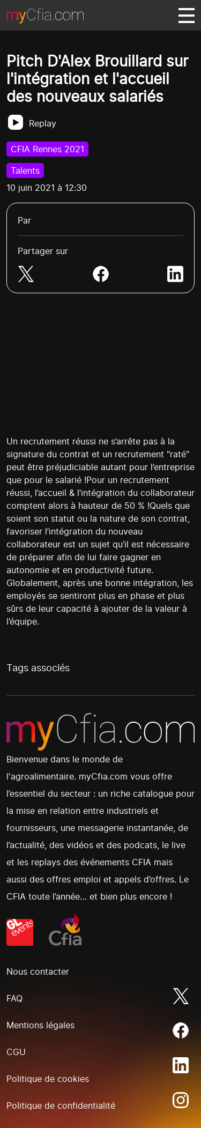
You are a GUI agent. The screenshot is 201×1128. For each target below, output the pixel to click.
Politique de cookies (47, 1078)
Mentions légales (40, 1025)
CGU (16, 1052)
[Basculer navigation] (186, 16)
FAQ (14, 998)
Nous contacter (37, 971)
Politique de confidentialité (60, 1105)
